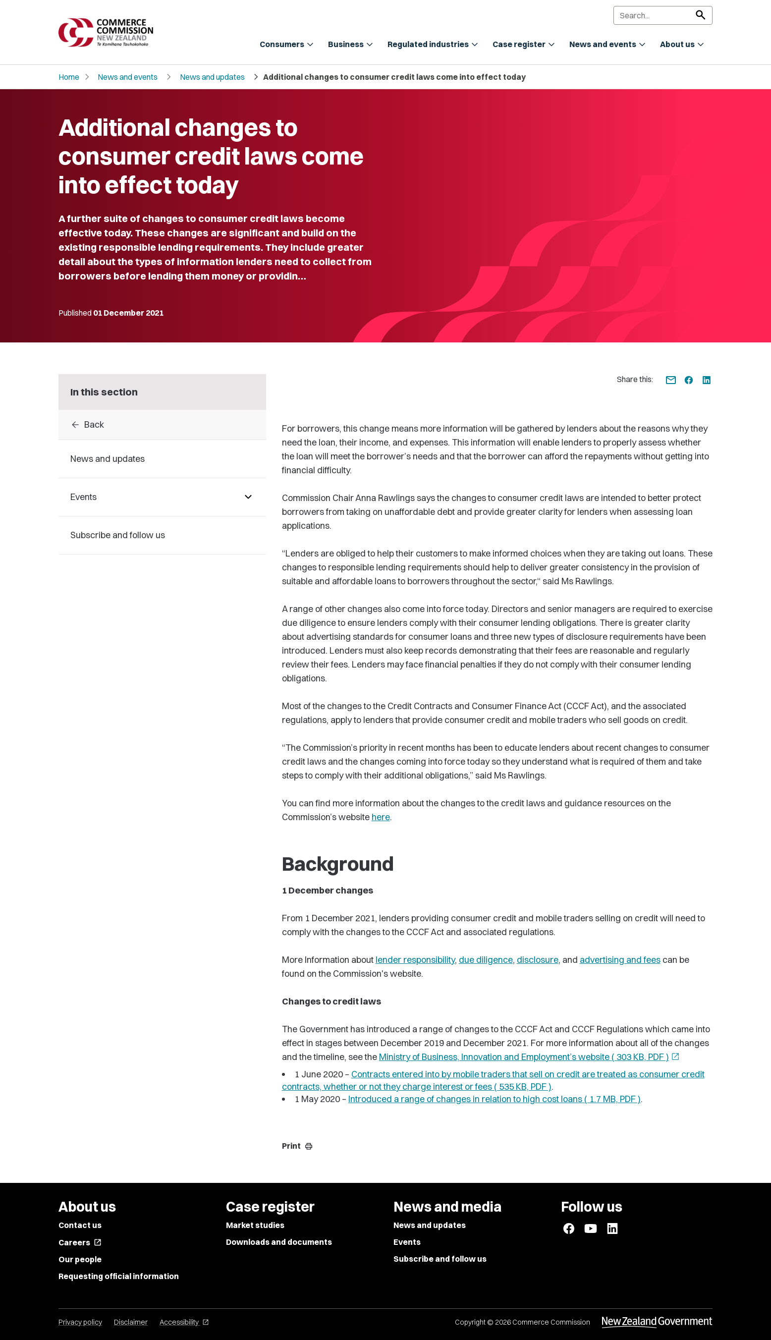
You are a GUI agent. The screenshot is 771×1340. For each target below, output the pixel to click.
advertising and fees (620, 959)
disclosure (537, 959)
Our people (80, 1259)
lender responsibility (415, 959)
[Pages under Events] (248, 497)
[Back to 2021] (162, 425)
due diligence (486, 959)
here (381, 817)
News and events (128, 77)
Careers (80, 1242)
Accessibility (184, 1322)
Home (68, 77)
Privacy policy (80, 1322)
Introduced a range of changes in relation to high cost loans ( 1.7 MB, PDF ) (494, 1099)
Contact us (80, 1225)
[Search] (663, 15)
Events (407, 1242)
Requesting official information (118, 1276)
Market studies (255, 1225)
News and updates (212, 77)
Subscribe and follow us (440, 1259)
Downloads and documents (279, 1242)
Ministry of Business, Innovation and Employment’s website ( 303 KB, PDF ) (529, 1056)
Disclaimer (131, 1322)
